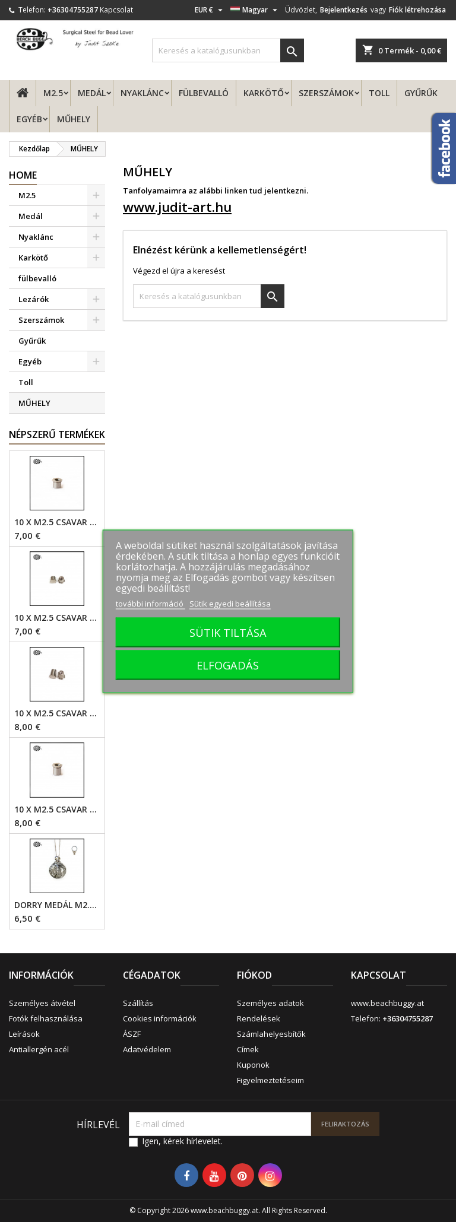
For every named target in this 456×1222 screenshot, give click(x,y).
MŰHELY (73, 119)
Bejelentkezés (344, 10)
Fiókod (254, 975)
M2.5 (53, 93)
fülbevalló (204, 93)
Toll (379, 93)
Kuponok (253, 1064)
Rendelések (258, 1018)
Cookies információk (160, 1018)
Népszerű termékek (57, 434)
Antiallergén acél (39, 1049)
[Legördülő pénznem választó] (210, 10)
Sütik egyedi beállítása (230, 603)
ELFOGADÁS (228, 664)
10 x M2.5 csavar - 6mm (57, 713)
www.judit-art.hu (177, 206)
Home (23, 175)
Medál (92, 93)
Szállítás (138, 1003)
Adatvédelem (147, 1049)
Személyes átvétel (42, 1003)
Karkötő (263, 93)
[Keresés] (228, 50)
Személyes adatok (270, 1003)
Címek (248, 1049)
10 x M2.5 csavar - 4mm (57, 522)
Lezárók (33, 299)
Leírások (24, 1034)
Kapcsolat (116, 10)
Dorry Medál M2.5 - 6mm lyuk (57, 905)
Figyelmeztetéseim (270, 1080)
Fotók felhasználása (46, 1018)
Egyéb (29, 119)
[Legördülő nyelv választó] (255, 10)
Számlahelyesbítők (271, 1034)
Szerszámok (326, 93)
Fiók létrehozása (417, 10)
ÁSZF (132, 1034)
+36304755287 (73, 10)
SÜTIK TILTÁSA (228, 631)
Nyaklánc (142, 93)
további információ (150, 603)
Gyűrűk (421, 93)
